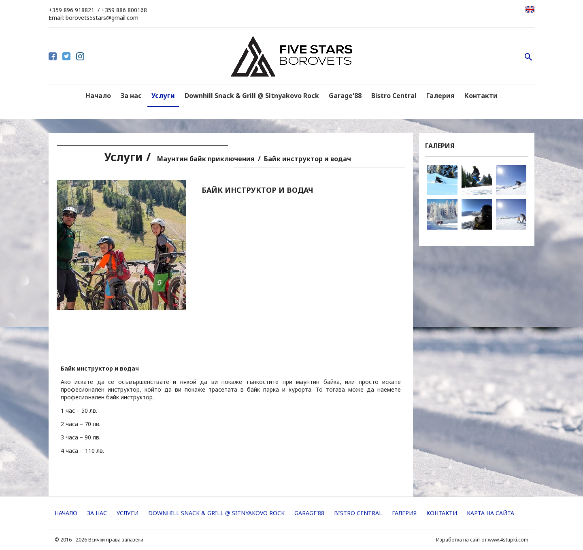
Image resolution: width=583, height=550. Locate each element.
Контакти (481, 95)
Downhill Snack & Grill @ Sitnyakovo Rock (252, 95)
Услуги (163, 95)
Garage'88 (345, 95)
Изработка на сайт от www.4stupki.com (482, 539)
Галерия (440, 95)
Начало (98, 95)
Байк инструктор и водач (307, 158)
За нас (131, 95)
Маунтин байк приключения (206, 158)
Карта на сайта (490, 513)
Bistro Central (394, 95)
